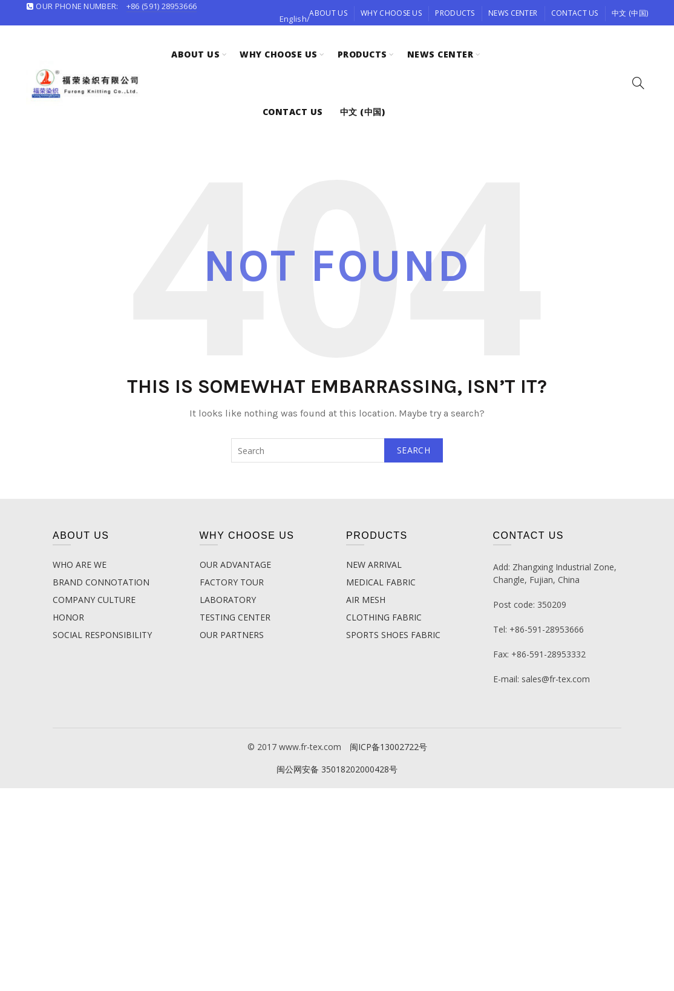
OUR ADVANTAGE (235, 564)
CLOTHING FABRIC (384, 617)
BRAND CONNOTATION (101, 582)
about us (328, 13)
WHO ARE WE (79, 564)
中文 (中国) (630, 13)
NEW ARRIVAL (374, 564)
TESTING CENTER (235, 617)
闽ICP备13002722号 (388, 746)
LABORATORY (228, 599)
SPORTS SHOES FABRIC (393, 634)
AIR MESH (365, 599)
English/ (295, 18)
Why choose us (391, 13)
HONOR (68, 617)
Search (413, 450)
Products (454, 13)
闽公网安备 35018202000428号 (337, 769)
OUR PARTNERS (232, 634)
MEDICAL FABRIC (381, 582)
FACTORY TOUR (232, 582)
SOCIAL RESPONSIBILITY (102, 634)
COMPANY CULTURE (94, 599)
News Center (512, 13)
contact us (574, 13)
